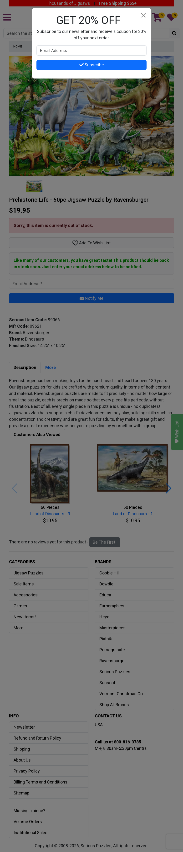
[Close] (143, 15)
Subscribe (91, 64)
